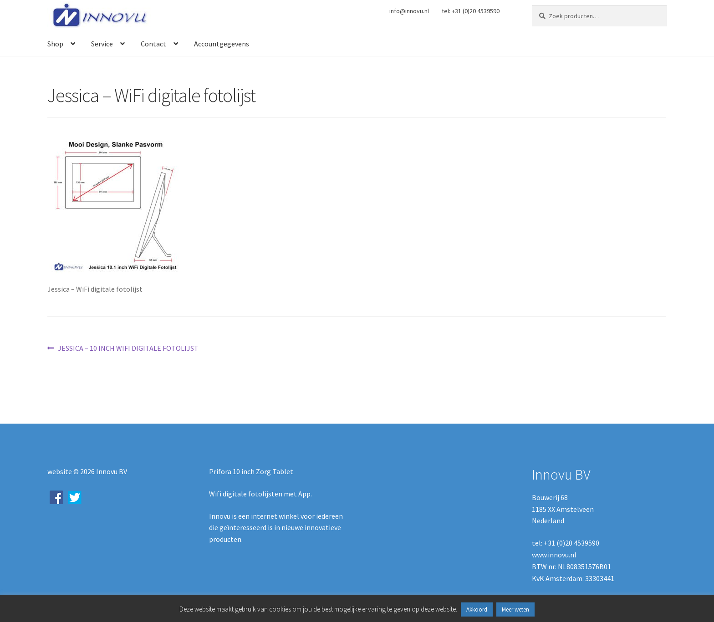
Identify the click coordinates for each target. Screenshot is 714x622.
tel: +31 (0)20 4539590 (471, 11)
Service (102, 43)
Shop (55, 43)
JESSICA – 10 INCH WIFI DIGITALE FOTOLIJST (128, 348)
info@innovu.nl (409, 11)
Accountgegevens (221, 43)
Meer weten (515, 609)
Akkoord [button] (476, 609)
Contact (153, 43)
